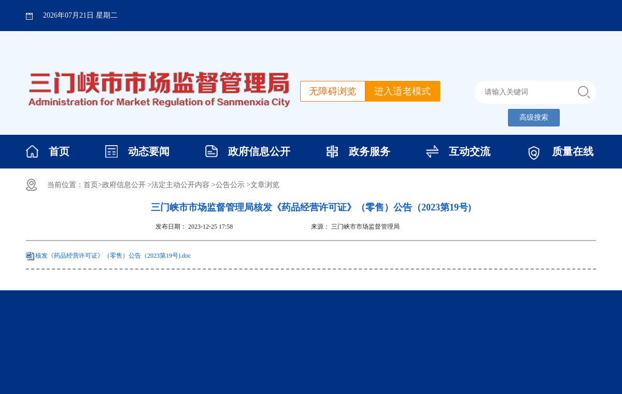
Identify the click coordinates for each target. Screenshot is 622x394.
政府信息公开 (259, 151)
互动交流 (469, 151)
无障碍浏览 (333, 91)
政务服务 (369, 151)
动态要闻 (148, 151)
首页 (59, 151)
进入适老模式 (402, 91)
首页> (92, 185)
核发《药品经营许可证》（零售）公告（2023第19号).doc (113, 255)
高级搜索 (533, 117)
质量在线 (572, 151)
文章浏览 (264, 185)
